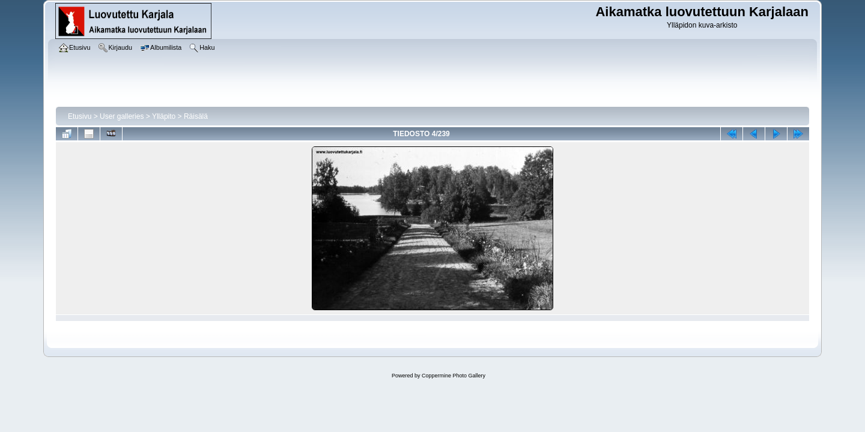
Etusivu (79, 116)
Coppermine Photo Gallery (453, 376)
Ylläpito (163, 116)
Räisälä (196, 116)
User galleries (122, 116)
